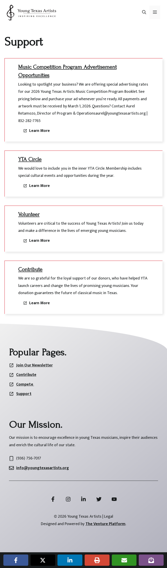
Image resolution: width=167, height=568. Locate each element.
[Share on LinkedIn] (69, 560)
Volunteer (29, 214)
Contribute (30, 269)
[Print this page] (97, 560)
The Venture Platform (105, 524)
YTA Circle (30, 159)
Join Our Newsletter (34, 365)
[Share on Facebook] (15, 560)
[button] (144, 12)
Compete (25, 384)
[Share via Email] (124, 560)
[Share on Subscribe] (151, 560)
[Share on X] (43, 560)
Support (23, 393)
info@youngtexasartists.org (42, 468)
